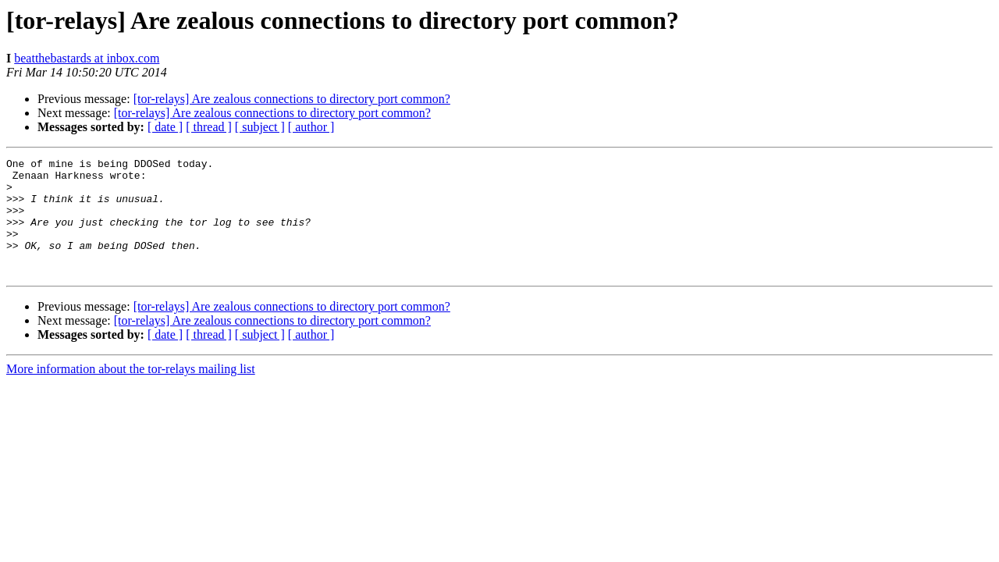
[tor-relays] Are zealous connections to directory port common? (291, 98)
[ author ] (311, 126)
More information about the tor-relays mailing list (130, 392)
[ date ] (165, 126)
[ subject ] (260, 126)
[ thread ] (209, 126)
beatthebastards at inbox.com (86, 58)
